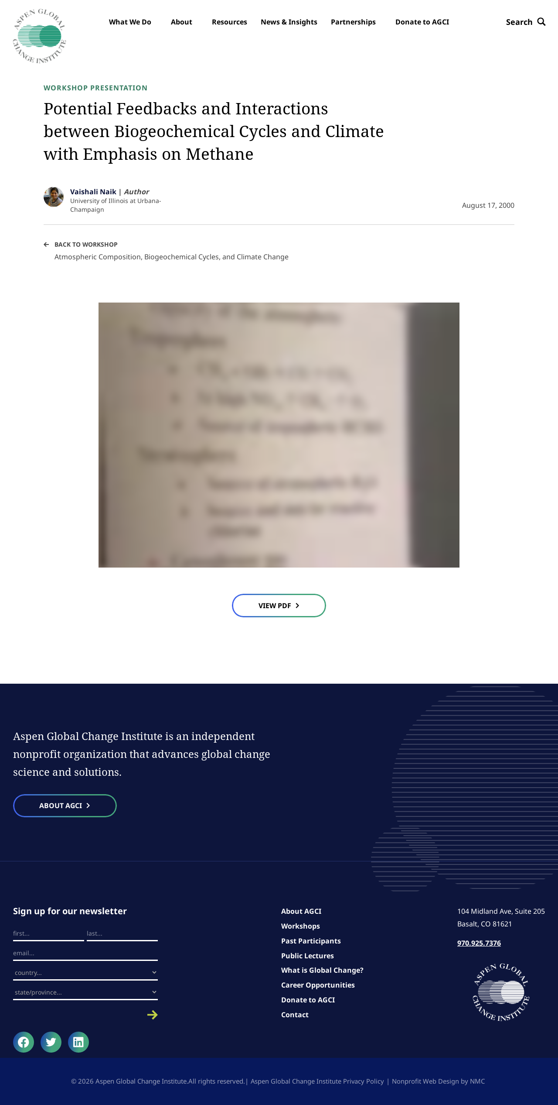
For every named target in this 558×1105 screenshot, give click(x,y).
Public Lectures (307, 955)
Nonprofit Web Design (425, 1081)
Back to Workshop (86, 244)
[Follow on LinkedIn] (78, 1042)
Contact (295, 1014)
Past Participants (311, 941)
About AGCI (301, 911)
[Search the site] (525, 22)
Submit (85, 1015)
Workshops (300, 926)
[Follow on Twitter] (51, 1042)
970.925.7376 (479, 943)
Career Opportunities (318, 985)
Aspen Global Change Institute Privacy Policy (317, 1081)
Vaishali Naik (93, 191)
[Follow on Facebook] (23, 1042)
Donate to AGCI (308, 1000)
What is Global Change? (322, 970)
